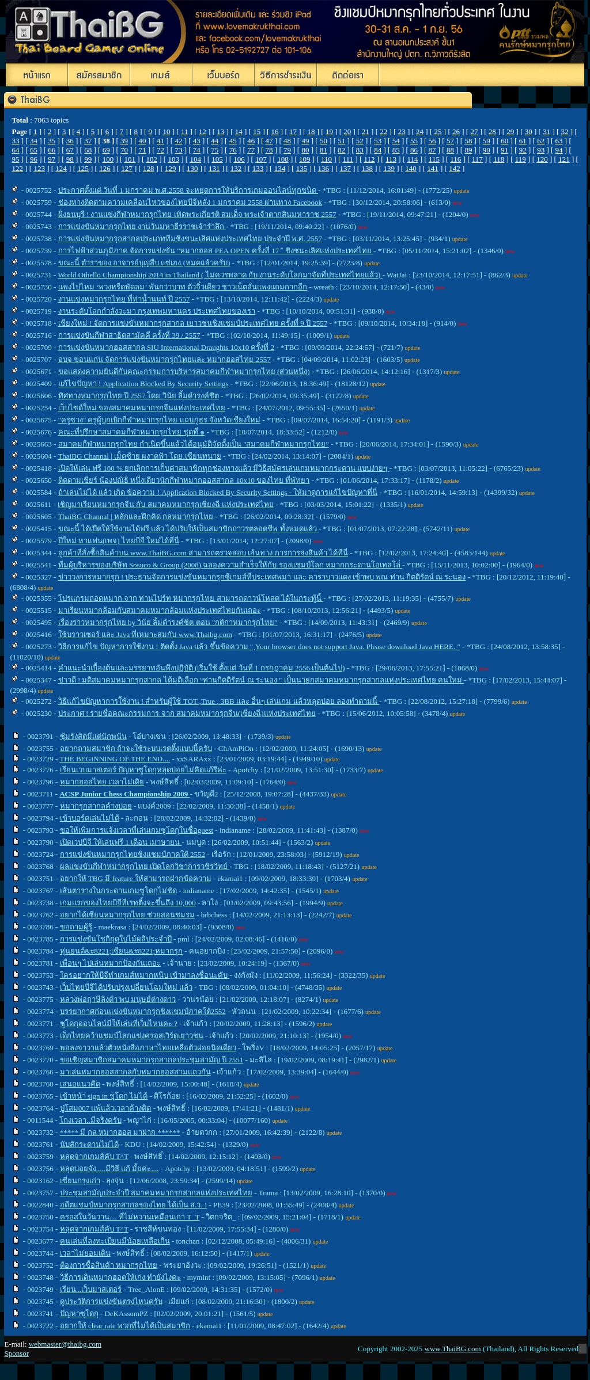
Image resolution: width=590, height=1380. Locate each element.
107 (261, 159)
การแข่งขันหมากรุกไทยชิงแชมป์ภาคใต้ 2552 (132, 854)
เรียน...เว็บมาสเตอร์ (91, 1289)
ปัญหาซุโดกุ (79, 1313)
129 (170, 168)
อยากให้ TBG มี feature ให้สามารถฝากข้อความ (135, 878)
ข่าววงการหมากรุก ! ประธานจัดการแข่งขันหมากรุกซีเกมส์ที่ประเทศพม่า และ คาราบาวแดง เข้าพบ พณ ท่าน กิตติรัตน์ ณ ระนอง (262, 577)
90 (486, 150)
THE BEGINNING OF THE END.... (114, 758)
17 (293, 131)
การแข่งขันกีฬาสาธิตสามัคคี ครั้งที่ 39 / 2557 (129, 335)
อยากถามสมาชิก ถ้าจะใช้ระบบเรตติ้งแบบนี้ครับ (136, 748)
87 (432, 150)
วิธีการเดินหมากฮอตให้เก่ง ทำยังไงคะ (120, 1277)
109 (305, 159)
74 (197, 150)
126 (105, 168)
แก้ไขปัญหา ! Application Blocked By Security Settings (143, 383)
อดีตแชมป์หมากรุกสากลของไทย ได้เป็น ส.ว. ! (133, 1204)
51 (341, 140)
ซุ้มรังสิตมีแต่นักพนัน (93, 736)
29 (510, 131)
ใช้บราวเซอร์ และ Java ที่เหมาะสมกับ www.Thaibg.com (145, 634)
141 (432, 168)
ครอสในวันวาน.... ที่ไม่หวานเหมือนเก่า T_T (130, 1217)
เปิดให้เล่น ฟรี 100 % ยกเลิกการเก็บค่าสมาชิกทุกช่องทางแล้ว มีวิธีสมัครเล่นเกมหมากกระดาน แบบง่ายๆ (223, 468)
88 (450, 150)
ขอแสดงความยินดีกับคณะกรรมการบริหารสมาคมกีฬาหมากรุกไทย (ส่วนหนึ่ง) (184, 371)
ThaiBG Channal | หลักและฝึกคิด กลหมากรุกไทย (135, 516)
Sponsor (16, 1353)
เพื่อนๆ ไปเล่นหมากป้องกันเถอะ (110, 963)
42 (178, 140)
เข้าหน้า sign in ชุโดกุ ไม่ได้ (104, 1096)
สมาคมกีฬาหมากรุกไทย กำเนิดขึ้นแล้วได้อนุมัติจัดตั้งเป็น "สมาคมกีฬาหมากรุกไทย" (193, 444)
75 (214, 150)
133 (258, 168)
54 (396, 140)
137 (345, 168)
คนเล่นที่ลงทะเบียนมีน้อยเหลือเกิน (115, 1241)
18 (311, 131)
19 (329, 131)
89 (468, 150)
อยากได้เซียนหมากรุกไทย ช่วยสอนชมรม (127, 914)
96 (33, 159)
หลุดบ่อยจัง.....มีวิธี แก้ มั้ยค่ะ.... (109, 1168)
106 (239, 159)
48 (287, 140)
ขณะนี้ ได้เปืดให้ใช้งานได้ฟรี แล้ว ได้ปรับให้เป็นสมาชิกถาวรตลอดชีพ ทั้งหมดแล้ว (188, 528)
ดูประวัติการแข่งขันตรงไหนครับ (111, 1301)
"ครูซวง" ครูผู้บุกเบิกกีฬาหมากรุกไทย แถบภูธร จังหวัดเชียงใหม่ (159, 419)
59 (486, 140)
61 (523, 140)
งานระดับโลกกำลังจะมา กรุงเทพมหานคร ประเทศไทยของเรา (157, 311)
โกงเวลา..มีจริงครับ (90, 1120)
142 (454, 168)
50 (323, 140)
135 (302, 168)
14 (239, 131)
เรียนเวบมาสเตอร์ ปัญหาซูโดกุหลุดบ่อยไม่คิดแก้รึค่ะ (143, 769)
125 (83, 168)
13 (220, 131)
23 (402, 131)
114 (412, 159)
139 (389, 168)
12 (202, 131)
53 (377, 140)
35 (51, 140)
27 (474, 131)
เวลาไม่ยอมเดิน (85, 1253)
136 (324, 168)
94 (559, 150)
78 (269, 150)
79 (287, 150)
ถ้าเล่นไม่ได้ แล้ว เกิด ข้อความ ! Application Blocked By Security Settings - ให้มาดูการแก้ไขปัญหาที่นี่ (218, 492)
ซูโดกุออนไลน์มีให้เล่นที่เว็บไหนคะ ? (118, 1023)
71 (142, 150)
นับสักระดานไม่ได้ (89, 1144)
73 (178, 150)
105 (217, 159)
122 (17, 168)
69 (106, 150)
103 (173, 159)
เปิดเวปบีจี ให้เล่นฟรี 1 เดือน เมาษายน (121, 842)
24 (419, 131)
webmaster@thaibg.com (65, 1344)
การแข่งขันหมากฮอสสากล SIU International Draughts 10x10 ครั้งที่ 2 (166, 347)
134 (280, 168)
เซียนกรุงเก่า (80, 1180)
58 (468, 140)
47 (269, 140)
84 (377, 150)
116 (455, 159)
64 (15, 150)
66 (51, 150)
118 (498, 159)
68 (88, 150)
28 (492, 131)
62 (540, 140)
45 (233, 140)
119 (520, 159)
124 (61, 168)
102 (152, 159)
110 (326, 159)
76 (233, 150)
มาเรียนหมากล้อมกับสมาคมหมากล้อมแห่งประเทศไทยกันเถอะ (159, 610)
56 (432, 140)
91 (504, 150)
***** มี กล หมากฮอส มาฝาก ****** (120, 1132)
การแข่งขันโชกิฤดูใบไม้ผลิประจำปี (116, 939)
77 (251, 150)
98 (70, 159)
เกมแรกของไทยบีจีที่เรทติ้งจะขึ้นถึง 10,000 (128, 902)
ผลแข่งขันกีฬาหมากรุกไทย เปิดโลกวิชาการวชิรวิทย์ (145, 866)
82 (341, 150)
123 (39, 168)
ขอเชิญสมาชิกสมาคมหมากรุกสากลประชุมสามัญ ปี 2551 (152, 1059)
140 (411, 168)
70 (124, 150)
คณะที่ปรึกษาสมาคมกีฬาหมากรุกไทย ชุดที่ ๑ (131, 432)
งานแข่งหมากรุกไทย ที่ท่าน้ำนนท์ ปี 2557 (124, 299)
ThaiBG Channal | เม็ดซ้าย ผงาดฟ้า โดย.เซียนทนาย (139, 456)
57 (450, 140)
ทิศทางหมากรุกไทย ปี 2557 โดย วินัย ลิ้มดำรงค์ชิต (138, 395)
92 (523, 150)
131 (214, 168)
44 (214, 140)
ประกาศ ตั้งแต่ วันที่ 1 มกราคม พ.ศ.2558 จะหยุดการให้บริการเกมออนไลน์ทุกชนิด (188, 190)
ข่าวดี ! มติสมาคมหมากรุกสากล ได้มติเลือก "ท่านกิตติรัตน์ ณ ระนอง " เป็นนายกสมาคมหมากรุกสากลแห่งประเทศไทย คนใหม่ (261, 680)
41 (160, 140)
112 (369, 159)
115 (434, 159)
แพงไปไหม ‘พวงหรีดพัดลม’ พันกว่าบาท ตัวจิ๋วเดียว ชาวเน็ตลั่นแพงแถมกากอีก (183, 287)
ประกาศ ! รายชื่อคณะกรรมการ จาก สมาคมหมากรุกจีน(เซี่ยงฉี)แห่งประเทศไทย (187, 713)
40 (142, 140)
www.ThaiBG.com (453, 1348)
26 (456, 131)
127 (127, 168)
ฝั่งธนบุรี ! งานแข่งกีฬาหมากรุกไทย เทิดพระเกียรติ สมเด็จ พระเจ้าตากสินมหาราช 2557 (197, 214)
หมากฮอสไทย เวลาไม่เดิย (102, 781)
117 (477, 159)
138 (367, 168)
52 (360, 140)
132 (236, 168)
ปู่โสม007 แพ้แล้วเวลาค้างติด (106, 1108)
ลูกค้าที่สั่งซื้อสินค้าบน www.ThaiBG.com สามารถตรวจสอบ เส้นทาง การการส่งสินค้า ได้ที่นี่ (203, 552)
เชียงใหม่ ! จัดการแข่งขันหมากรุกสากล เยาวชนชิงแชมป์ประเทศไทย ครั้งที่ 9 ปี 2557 (193, 323)
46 (251, 140)
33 (15, 140)
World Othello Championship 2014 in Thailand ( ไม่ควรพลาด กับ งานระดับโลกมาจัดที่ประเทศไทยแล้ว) (220, 274)
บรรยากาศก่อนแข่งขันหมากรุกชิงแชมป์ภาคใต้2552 (143, 1011)
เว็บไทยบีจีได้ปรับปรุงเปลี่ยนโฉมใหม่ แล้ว (126, 987)
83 (360, 150)
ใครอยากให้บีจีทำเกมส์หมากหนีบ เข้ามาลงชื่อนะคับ (145, 975)
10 (166, 131)
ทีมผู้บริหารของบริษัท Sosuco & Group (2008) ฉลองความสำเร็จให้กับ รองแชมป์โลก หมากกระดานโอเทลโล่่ (230, 565)
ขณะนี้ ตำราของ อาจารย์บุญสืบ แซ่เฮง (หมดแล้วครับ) (144, 262)
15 (256, 131)
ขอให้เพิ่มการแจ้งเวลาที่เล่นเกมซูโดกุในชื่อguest (136, 830)
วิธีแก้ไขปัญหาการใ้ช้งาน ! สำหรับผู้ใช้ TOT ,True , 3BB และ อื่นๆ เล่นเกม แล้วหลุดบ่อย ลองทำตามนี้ (219, 701)
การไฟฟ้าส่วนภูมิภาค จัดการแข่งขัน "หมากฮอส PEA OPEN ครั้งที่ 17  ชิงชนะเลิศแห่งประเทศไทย (215, 250)
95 (15, 159)
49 (305, 140)
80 (305, 150)
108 (283, 159)
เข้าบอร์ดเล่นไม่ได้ (89, 818)
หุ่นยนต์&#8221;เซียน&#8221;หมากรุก (121, 951)
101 (130, 159)
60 (504, 140)
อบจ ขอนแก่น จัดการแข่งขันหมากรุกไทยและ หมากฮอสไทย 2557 (164, 359)
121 (564, 159)
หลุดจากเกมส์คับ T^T (94, 1156)
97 (51, 159)
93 (540, 150)
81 (323, 150)
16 (275, 131)
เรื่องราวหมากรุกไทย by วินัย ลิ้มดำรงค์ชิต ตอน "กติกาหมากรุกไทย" (168, 622)
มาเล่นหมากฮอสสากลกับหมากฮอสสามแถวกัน (135, 1072)
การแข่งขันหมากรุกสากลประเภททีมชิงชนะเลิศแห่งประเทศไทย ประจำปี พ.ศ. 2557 (190, 238)
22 (383, 131)
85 (396, 150)
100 (108, 159)
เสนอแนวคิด (80, 1084)
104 (195, 159)
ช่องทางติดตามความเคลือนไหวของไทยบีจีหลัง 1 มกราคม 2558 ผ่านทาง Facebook (190, 202)
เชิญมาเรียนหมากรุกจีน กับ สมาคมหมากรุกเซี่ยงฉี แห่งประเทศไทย (166, 504)
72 (160, 150)
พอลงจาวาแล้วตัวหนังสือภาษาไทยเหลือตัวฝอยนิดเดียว (148, 1047)
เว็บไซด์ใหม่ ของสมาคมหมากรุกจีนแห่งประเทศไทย (141, 407)
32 (565, 131)
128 (148, 168)
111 (347, 159)
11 (184, 131)
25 (438, 131)
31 (546, 131)
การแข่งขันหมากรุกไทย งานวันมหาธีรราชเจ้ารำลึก (142, 226)
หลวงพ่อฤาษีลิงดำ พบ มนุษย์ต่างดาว (118, 999)
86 (414, 150)
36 (70, 140)
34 (33, 140)
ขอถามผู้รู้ (76, 926)
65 (33, 150)
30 (528, 131)
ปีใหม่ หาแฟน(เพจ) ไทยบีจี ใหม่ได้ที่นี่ (118, 540)
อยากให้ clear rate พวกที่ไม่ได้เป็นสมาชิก (125, 1325)
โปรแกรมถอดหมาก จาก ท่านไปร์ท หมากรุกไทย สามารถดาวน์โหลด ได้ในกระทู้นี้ (191, 598)
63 (559, 140)
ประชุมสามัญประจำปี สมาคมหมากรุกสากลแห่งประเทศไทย (156, 1192)
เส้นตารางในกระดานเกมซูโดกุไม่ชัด (118, 890)
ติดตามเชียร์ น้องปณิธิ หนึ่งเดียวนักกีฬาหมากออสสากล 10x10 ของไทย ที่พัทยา (184, 480)
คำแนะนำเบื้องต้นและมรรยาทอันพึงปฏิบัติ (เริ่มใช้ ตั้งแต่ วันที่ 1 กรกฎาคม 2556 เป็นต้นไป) (201, 668)
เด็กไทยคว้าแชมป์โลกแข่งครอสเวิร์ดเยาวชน (131, 1035)
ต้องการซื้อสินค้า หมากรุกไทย (108, 1265)
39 (124, 140)
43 (197, 140)
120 (542, 159)
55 (414, 140)
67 (70, 150)
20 (347, 131)
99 (88, 159)
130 (192, 168)
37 (88, 140)
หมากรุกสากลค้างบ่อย (96, 806)
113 (390, 159)
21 (365, 131)
